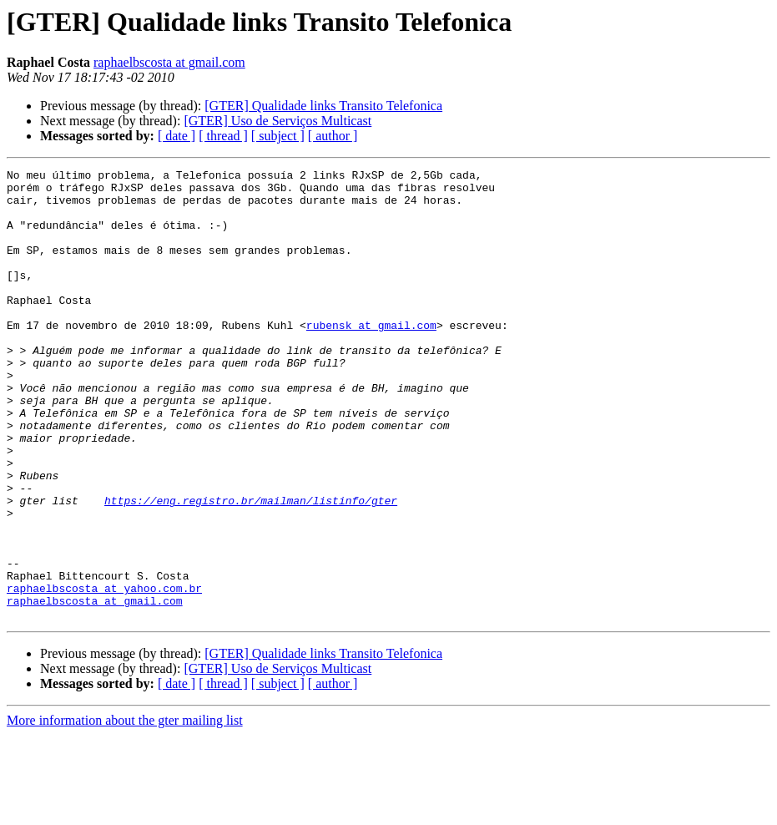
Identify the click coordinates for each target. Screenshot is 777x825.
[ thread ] (223, 136)
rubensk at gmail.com (371, 357)
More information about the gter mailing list (125, 810)
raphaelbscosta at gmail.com (169, 62)
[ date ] (176, 136)
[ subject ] (278, 136)
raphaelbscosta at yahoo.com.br (104, 673)
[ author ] (333, 136)
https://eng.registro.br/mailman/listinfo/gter (250, 567)
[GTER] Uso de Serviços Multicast (277, 121)
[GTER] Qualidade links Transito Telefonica (323, 106)
